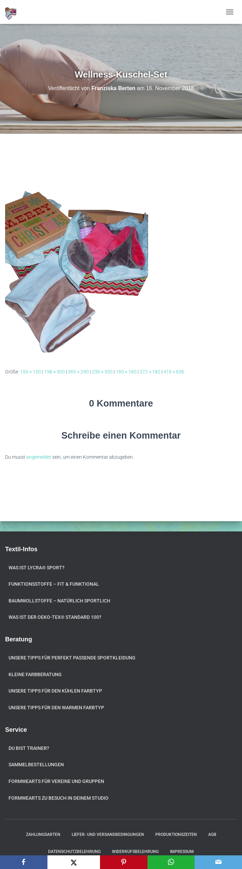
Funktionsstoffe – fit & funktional (54, 584)
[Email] (218, 862)
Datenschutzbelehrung (74, 851)
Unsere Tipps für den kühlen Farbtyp (55, 691)
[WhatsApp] (171, 862)
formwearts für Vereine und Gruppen (56, 781)
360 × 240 (78, 371)
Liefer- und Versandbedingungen (108, 834)
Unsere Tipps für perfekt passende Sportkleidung (72, 657)
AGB (212, 834)
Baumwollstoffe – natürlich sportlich (59, 600)
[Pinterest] (123, 862)
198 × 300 (54, 371)
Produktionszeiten (176, 834)
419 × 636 (173, 371)
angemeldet (38, 457)
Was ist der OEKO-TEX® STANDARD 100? (55, 617)
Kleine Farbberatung (35, 674)
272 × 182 (150, 371)
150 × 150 (30, 371)
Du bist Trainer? (29, 748)
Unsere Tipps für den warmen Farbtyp (56, 707)
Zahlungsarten (43, 834)
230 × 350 (102, 371)
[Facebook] (23, 862)
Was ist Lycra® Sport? (37, 567)
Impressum (182, 851)
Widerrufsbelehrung (135, 851)
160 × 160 (126, 371)
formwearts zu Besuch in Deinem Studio (59, 798)
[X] (73, 862)
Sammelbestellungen (36, 764)
